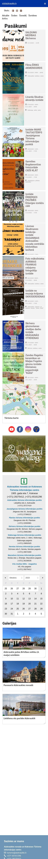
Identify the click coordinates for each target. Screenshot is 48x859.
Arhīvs (5, 18)
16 (6, 604)
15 (41, 599)
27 (17, 588)
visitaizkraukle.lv (9, 3)
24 (12, 609)
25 (6, 588)
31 (12, 614)
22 (41, 604)
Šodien (14, 15)
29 (29, 588)
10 (12, 599)
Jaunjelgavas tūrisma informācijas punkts (24, 509)
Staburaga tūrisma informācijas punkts (24, 535)
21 (35, 604)
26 (12, 588)
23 (6, 609)
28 (23, 588)
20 (29, 604)
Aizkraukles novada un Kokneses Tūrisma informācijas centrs (24, 488)
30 (35, 588)
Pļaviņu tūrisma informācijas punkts (24, 518)
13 (29, 599)
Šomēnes (32, 15)
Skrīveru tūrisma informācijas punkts (24, 526)
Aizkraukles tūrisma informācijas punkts (24, 500)
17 (12, 604)
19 (23, 604)
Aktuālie (5, 15)
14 (35, 599)
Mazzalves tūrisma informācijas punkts (24, 555)
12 (23, 599)
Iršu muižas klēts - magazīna (24, 564)
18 (17, 604)
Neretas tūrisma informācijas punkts (24, 547)
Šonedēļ (22, 15)
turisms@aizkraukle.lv (16, 853)
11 (17, 599)
